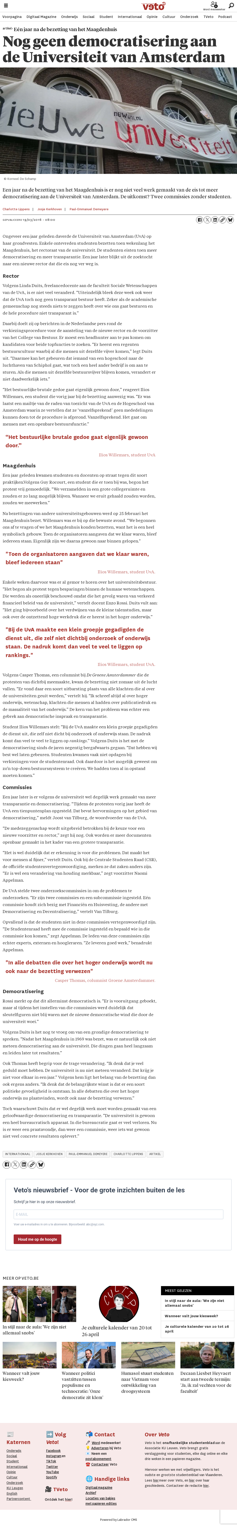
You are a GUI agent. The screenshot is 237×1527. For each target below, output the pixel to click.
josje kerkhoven (49, 1154)
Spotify (51, 1477)
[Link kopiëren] (222, 219)
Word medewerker (214, 9)
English (11, 1493)
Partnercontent (18, 1499)
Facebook (53, 1451)
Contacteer (100, 1464)
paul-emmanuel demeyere (88, 1154)
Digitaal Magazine (41, 16)
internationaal (17, 1154)
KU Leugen (14, 1488)
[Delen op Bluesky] (230, 219)
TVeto (208, 16)
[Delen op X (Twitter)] (207, 219)
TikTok (51, 1461)
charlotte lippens (128, 1154)
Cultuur (168, 16)
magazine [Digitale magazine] (100, 1487)
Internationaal (130, 16)
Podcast (225, 16)
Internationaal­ (17, 1467)
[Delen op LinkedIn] (215, 219)
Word (96, 1443)
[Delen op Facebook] (199, 219)
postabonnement (98, 1459)
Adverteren (100, 1448)
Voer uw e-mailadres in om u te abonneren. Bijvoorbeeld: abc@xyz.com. (59, 1224)
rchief (91, 1493)
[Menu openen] (6, 6)
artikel (155, 1154)
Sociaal (88, 16)
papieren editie (103, 1503)
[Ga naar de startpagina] (154, 6)
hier (156, 1480)
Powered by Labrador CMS (118, 1520)
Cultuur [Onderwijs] (11, 1477)
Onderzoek (189, 16)
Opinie (152, 16)
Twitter (52, 1467)
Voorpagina (12, 16)
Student (106, 16)
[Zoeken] (231, 6)
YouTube (52, 1472)
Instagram (53, 1456)
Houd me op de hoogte (37, 1239)
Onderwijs (69, 16)
